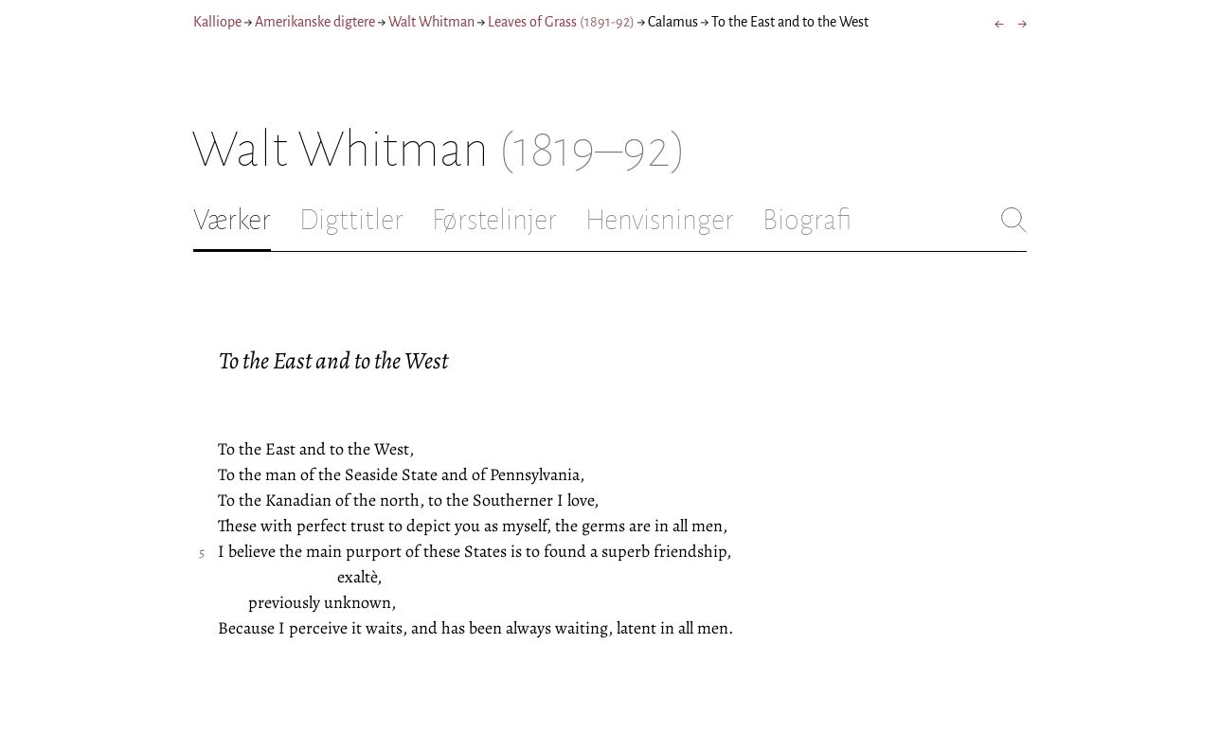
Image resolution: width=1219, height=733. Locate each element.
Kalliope (217, 21)
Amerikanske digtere (315, 21)
